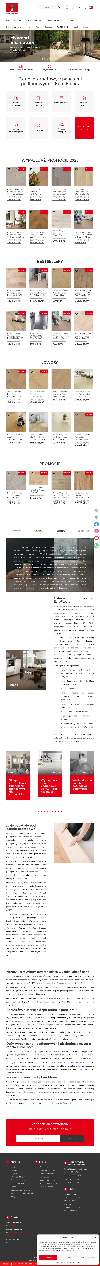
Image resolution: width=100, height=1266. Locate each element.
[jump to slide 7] (57, 59)
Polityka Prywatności (73, 1262)
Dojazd (14, 1173)
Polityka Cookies (60, 1262)
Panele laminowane (15, 20)
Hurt (29, 27)
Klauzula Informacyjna (48, 1180)
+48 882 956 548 (16, 1225)
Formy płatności (46, 1177)
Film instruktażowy (18, 1177)
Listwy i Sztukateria (14, 27)
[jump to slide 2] (45, 59)
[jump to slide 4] (50, 59)
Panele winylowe (36, 20)
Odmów (68, 1257)
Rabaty (14, 1170)
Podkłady (72, 20)
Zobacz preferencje (87, 1257)
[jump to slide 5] (52, 59)
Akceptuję (48, 1257)
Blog (13, 1196)
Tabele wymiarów (18, 1180)
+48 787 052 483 (16, 1232)
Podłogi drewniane (56, 20)
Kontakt (85, 27)
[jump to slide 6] (55, 59)
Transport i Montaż (18, 1183)
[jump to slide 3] (47, 59)
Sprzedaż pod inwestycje (21, 1190)
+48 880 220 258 (16, 1243)
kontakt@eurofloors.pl (14, 1235)
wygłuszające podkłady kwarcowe (73, 1062)
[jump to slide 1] (42, 59)
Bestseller (49, 27)
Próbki (38, 27)
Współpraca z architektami (22, 1193)
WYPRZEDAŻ (62, 27)
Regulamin (44, 1167)
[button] (95, 1237)
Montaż (75, 27)
